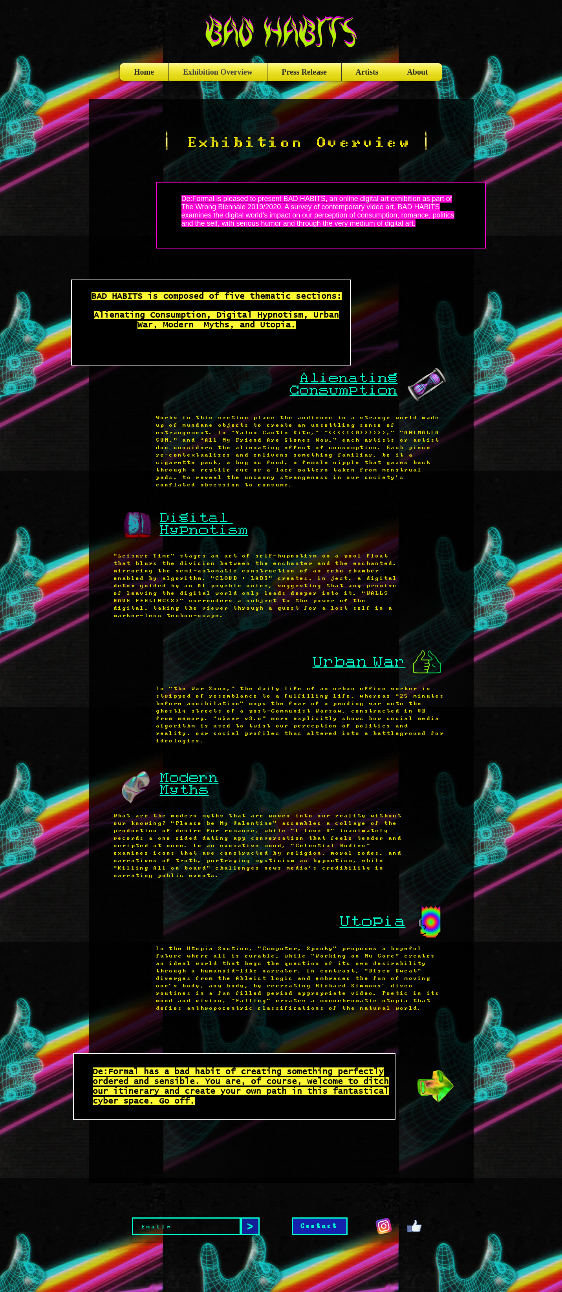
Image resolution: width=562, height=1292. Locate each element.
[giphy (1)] (384, 1226)
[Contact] (320, 1226)
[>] (250, 1226)
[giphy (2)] (414, 1226)
